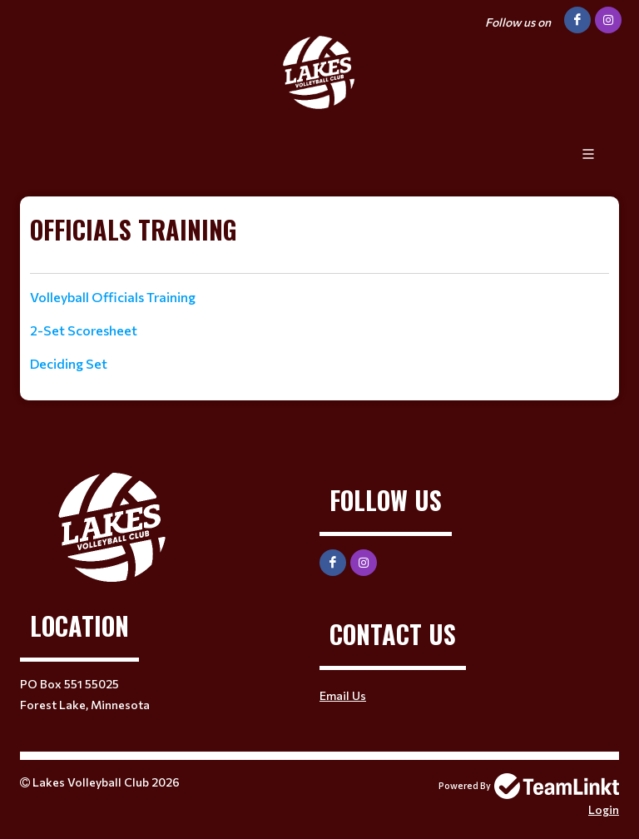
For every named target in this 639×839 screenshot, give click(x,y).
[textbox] (319, 242)
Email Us (343, 695)
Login (603, 809)
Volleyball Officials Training (113, 297)
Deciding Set (68, 363)
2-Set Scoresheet (83, 330)
